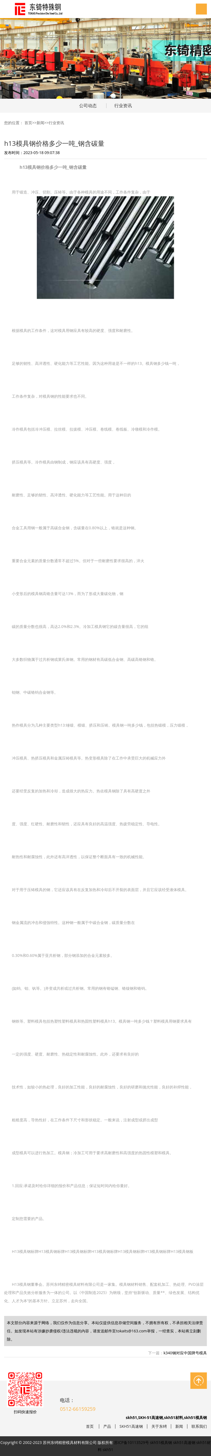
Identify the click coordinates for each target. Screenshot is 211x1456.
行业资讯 (123, 106)
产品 (107, 1426)
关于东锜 (159, 1426)
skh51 (108, 1449)
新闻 (40, 122)
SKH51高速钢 (131, 1426)
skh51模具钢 (161, 1442)
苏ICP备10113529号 (131, 1442)
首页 (28, 122)
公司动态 (88, 106)
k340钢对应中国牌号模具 (185, 1352)
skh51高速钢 (184, 1442)
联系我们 (199, 1426)
